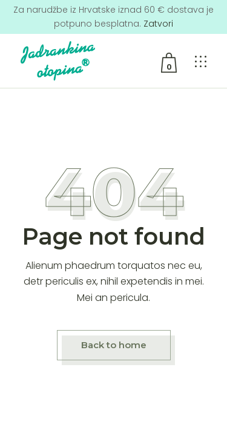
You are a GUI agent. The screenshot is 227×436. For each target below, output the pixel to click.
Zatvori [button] (158, 24)
